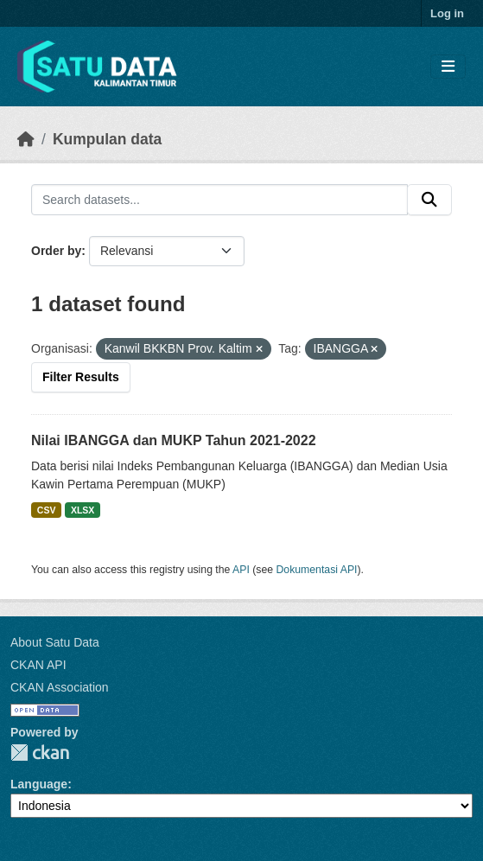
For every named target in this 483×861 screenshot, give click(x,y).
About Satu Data (54, 642)
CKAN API (38, 665)
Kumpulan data (107, 139)
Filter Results (80, 377)
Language (38, 784)
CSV (46, 510)
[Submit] (429, 199)
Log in (447, 13)
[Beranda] (26, 139)
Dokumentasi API (317, 570)
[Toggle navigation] (448, 67)
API (241, 570)
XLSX (82, 510)
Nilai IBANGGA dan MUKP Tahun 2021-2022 (173, 440)
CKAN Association (59, 687)
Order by (56, 251)
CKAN (39, 752)
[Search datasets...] (219, 199)
